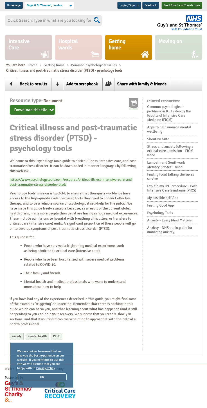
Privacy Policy (45, 368)
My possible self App (162, 198)
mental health (37, 336)
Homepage (14, 5)
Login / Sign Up (129, 5)
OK (42, 377)
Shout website (158, 139)
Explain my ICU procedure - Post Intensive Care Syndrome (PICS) (172, 188)
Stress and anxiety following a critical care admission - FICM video (170, 151)
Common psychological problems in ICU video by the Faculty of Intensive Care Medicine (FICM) (169, 113)
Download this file (30, 109)
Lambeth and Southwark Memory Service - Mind (166, 165)
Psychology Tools (160, 213)
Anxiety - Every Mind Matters (169, 220)
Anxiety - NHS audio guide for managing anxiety (169, 230)
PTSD (56, 336)
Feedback (150, 5)
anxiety (17, 336)
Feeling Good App (160, 205)
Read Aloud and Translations (182, 5)
